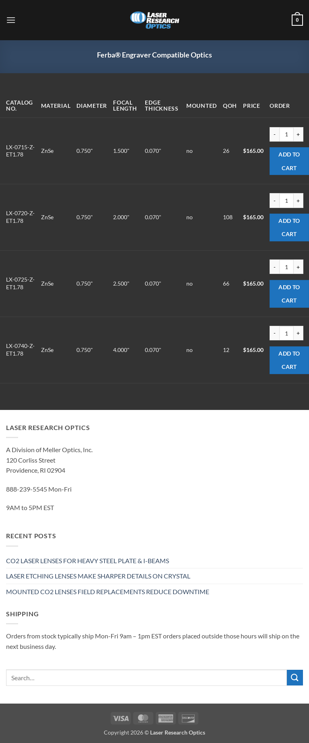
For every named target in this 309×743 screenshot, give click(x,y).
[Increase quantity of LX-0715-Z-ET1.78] (298, 134)
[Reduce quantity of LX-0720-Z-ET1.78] (274, 200)
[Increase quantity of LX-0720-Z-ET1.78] (298, 200)
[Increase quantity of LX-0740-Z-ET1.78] (298, 333)
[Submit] (295, 677)
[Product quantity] (286, 134)
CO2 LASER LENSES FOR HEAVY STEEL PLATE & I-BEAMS (87, 560)
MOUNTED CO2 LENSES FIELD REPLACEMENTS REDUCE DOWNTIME (107, 591)
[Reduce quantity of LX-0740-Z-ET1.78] (274, 333)
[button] (11, 20)
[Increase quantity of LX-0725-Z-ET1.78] (298, 266)
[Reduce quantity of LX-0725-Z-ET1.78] (274, 266)
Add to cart (289, 161)
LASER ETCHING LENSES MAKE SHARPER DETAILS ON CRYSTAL (98, 576)
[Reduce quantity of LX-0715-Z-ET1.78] (274, 134)
